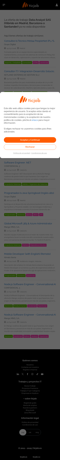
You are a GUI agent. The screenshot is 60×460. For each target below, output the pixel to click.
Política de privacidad (21, 153)
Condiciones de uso (39, 153)
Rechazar (30, 147)
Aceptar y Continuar (30, 140)
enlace (35, 120)
